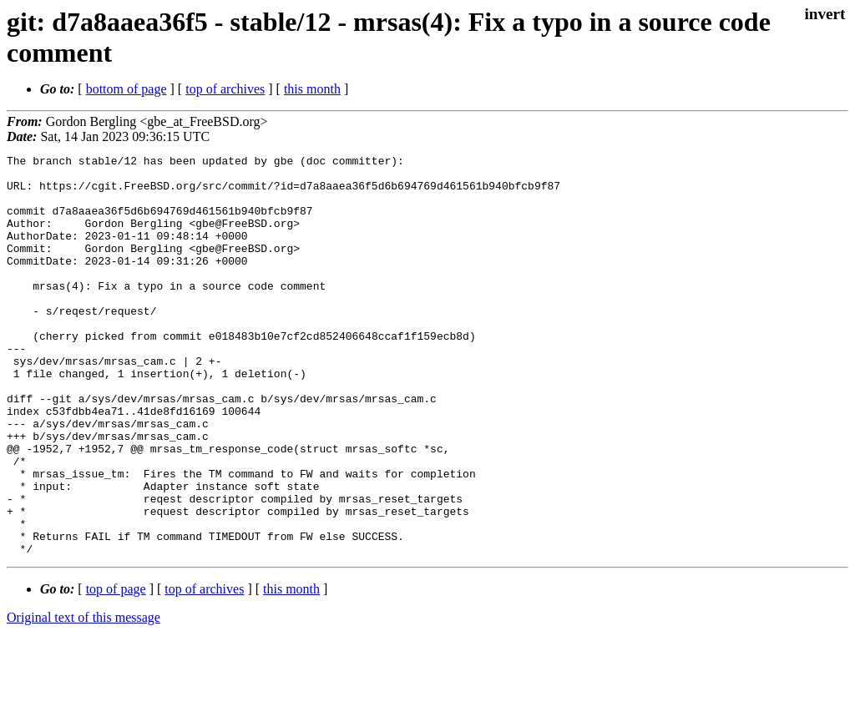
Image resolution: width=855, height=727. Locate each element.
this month (312, 89)
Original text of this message (83, 697)
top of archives (225, 89)
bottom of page (126, 89)
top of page (116, 669)
